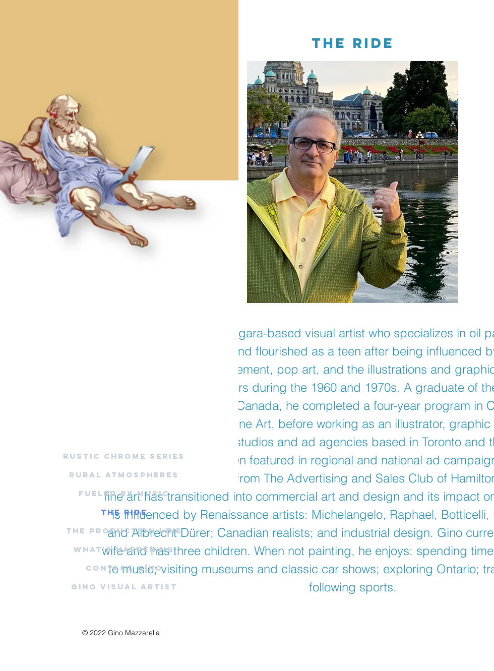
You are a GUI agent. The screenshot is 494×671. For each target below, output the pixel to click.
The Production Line (124, 530)
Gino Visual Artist (124, 586)
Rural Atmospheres (124, 474)
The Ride (124, 512)
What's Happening (124, 549)
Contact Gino (124, 568)
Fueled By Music (124, 493)
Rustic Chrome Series (124, 456)
